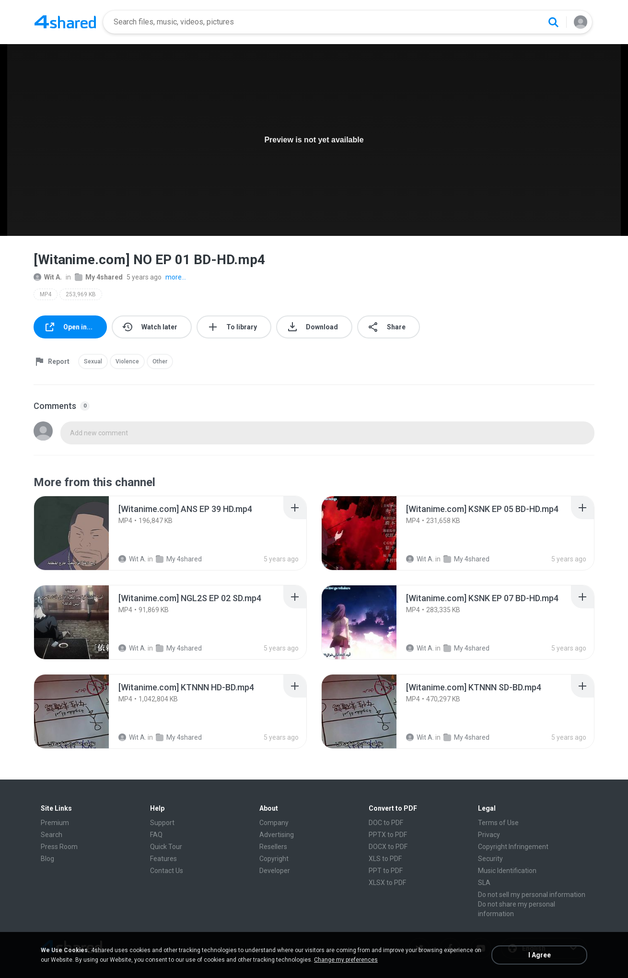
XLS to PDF (385, 858)
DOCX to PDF (388, 846)
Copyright (274, 858)
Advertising (276, 834)
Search (51, 834)
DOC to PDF (386, 823)
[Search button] (553, 22)
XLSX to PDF (387, 882)
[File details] (71, 533)
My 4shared (99, 277)
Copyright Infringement (513, 846)
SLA (484, 882)
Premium (55, 823)
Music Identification (507, 870)
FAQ (156, 834)
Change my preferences (346, 959)
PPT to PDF (386, 870)
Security (490, 858)
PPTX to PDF (388, 834)
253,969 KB (81, 294)
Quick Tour (166, 846)
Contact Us (166, 870)
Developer (274, 870)
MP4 (45, 294)
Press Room (59, 846)
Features (163, 858)
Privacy (489, 834)
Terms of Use (498, 823)
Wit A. (48, 277)
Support (162, 823)
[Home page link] (65, 22)
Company (274, 823)
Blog (47, 858)
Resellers (273, 846)
